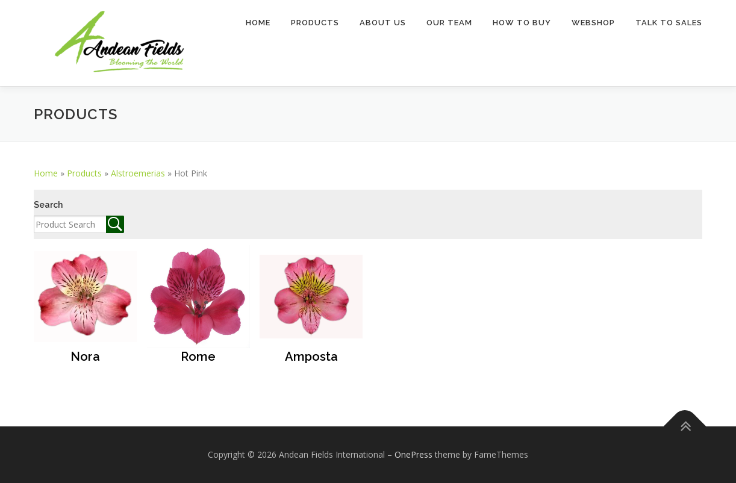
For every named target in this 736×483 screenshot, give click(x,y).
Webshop (593, 22)
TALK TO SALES (668, 22)
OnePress (413, 454)
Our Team (449, 22)
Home (258, 22)
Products (315, 22)
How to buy (522, 22)
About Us (383, 22)
